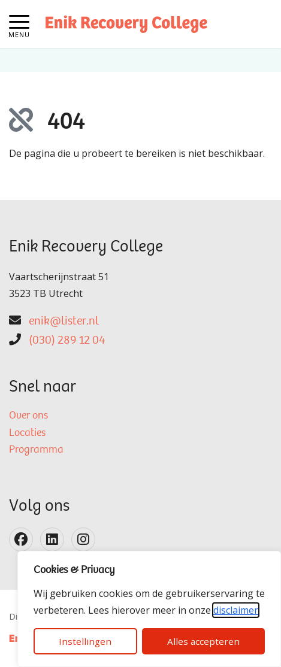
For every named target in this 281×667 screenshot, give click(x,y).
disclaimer (235, 610)
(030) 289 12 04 (67, 341)
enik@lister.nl (64, 322)
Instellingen (85, 641)
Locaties (27, 433)
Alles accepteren (203, 641)
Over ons (28, 416)
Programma (36, 450)
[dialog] (149, 609)
